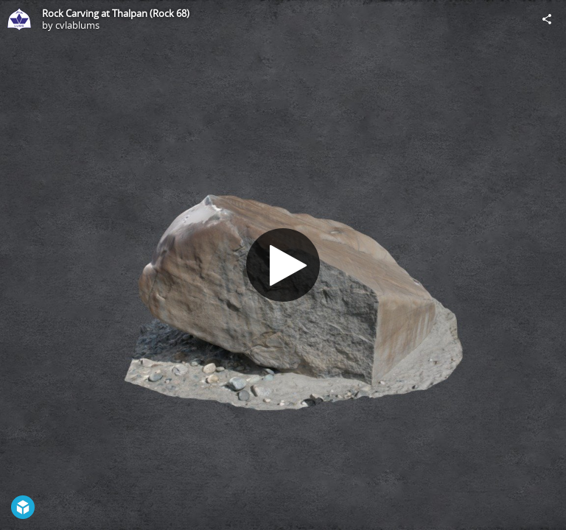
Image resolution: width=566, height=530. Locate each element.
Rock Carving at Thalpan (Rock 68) (115, 13)
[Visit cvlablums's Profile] (19, 19)
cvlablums (77, 25)
